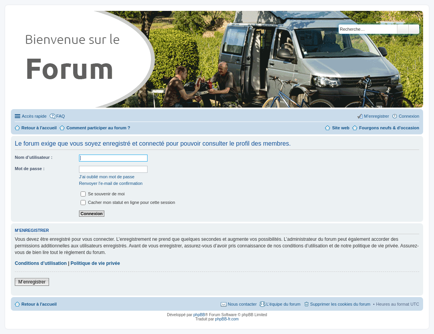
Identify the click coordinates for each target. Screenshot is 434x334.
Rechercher (403, 29)
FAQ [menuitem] (60, 116)
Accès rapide (34, 116)
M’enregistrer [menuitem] (376, 116)
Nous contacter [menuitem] (242, 304)
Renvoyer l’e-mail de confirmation (110, 183)
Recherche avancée (414, 29)
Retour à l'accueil (39, 304)
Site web (341, 127)
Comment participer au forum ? (98, 127)
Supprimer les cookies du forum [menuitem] (340, 304)
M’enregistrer (32, 282)
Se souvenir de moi (103, 193)
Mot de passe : (29, 168)
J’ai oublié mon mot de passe (106, 176)
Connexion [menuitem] (409, 116)
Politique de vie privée (95, 263)
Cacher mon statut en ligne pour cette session (128, 202)
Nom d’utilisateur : (34, 157)
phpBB (199, 315)
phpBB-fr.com (227, 319)
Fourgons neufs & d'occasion (389, 127)
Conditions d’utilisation (41, 263)
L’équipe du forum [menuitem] (283, 304)
